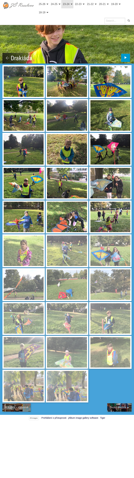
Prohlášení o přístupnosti (54, 418)
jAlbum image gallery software (83, 418)
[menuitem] (43, 4)
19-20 (114, 4)
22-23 (78, 4)
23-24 (66, 4)
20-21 (102, 4)
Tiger (102, 418)
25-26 (42, 4)
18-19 (42, 12)
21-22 (90, 4)
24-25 (54, 4)
